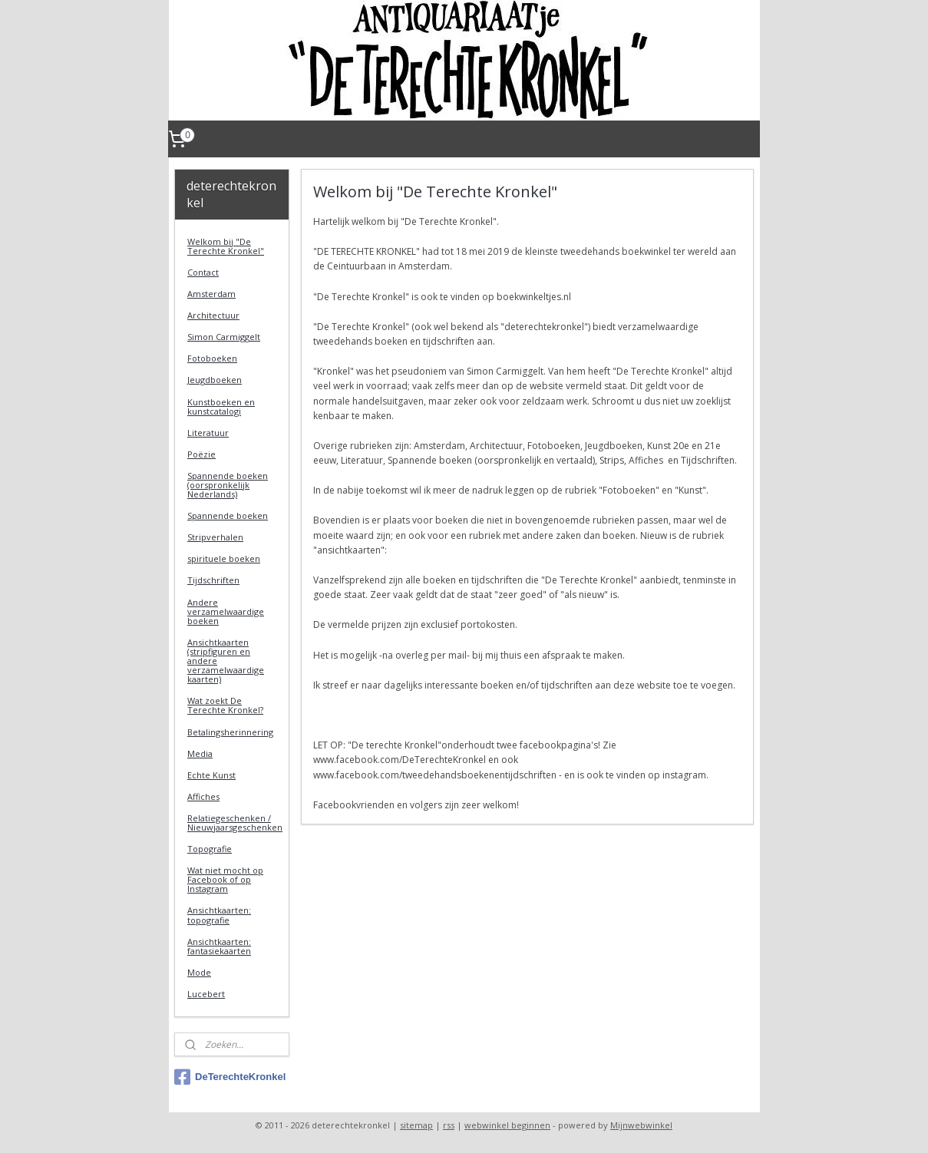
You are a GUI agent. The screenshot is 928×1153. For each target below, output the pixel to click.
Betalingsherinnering (230, 732)
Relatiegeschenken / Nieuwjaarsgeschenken (234, 822)
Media (200, 753)
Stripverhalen (215, 537)
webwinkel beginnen (507, 1125)
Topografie (209, 848)
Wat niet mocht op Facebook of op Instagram (225, 879)
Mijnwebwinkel (641, 1125)
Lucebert (206, 993)
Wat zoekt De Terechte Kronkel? (225, 705)
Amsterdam (211, 293)
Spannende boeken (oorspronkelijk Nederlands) (227, 485)
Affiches (203, 796)
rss (448, 1125)
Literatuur (208, 432)
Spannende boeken (227, 515)
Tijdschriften (213, 580)
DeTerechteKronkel (230, 1077)
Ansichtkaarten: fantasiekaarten (219, 946)
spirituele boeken (223, 558)
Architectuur (213, 315)
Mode (199, 972)
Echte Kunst (211, 775)
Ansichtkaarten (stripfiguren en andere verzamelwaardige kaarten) (225, 660)
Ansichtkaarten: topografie (219, 914)
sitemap (416, 1125)
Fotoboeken (212, 358)
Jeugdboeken (214, 379)
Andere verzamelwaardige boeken (225, 611)
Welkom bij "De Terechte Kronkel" (225, 246)
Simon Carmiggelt (223, 336)
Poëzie (201, 454)
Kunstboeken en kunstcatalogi (221, 406)
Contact (203, 272)
